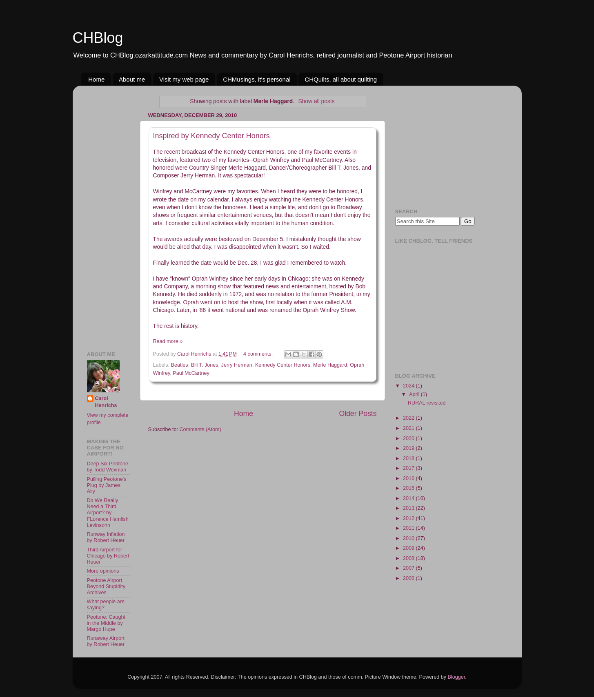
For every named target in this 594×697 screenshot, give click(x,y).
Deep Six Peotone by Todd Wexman (108, 467)
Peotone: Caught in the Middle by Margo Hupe (106, 623)
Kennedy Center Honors (282, 365)
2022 (409, 418)
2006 (409, 578)
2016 (409, 478)
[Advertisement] (111, 214)
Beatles (179, 365)
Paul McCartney (191, 373)
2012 (409, 518)
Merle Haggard (330, 365)
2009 (409, 548)
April (415, 394)
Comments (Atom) (200, 429)
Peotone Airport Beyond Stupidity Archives (106, 586)
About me (132, 79)
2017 (409, 468)
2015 (409, 488)
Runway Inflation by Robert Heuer (106, 537)
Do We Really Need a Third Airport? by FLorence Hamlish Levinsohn (108, 513)
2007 (409, 568)
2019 (409, 448)
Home (96, 79)
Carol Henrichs (106, 402)
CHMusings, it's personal (256, 79)
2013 (409, 508)
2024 (409, 386)
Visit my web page (184, 79)
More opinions (103, 571)
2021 (409, 428)
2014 (409, 498)
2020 (409, 438)
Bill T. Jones (204, 365)
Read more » (168, 341)
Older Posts (357, 413)
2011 (409, 528)
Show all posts (316, 101)
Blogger (456, 677)
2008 (409, 558)
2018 (409, 458)
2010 (409, 538)
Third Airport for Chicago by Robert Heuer (108, 556)
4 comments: (258, 354)
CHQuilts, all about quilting (341, 79)
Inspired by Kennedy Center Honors (211, 136)
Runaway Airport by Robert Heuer (106, 641)
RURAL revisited (427, 403)
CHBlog (98, 37)
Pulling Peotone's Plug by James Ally (107, 485)
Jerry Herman (236, 365)
